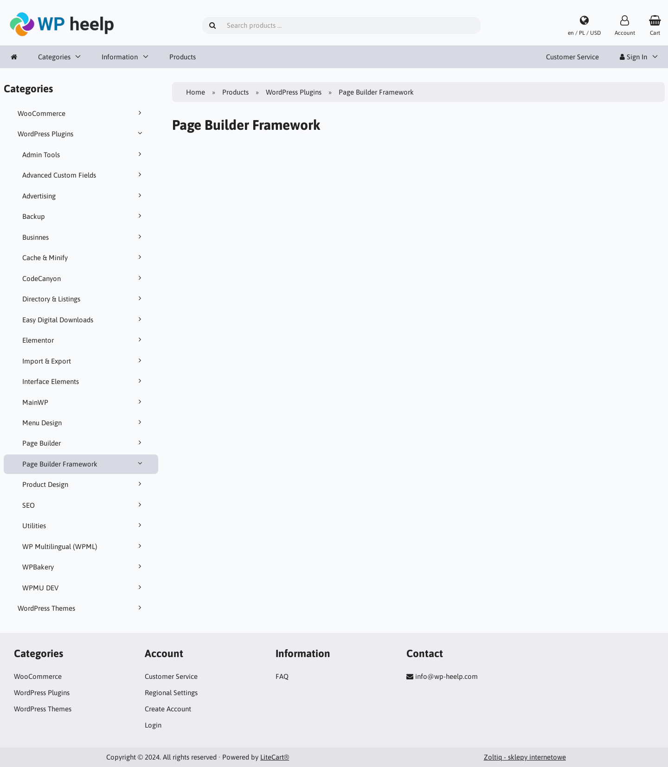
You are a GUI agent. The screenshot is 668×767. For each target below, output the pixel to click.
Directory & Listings (83, 298)
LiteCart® (274, 757)
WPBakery (83, 566)
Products (182, 57)
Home (195, 92)
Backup (83, 216)
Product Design (83, 484)
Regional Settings (171, 693)
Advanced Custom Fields (83, 175)
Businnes (83, 237)
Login (153, 725)
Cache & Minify (83, 257)
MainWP (83, 402)
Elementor (83, 340)
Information (120, 57)
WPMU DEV (83, 587)
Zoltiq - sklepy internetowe (525, 757)
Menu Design (83, 422)
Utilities (83, 525)
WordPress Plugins (81, 133)
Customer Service (572, 57)
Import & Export (83, 361)
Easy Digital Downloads (83, 319)
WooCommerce (81, 113)
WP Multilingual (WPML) (83, 546)
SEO (83, 505)
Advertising (83, 196)
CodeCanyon (83, 278)
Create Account (168, 709)
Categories (54, 57)
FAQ (282, 676)
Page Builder (83, 443)
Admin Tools (83, 154)
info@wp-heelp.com (446, 676)
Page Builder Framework (83, 464)
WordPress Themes (81, 608)
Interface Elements (83, 381)
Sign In (633, 57)
